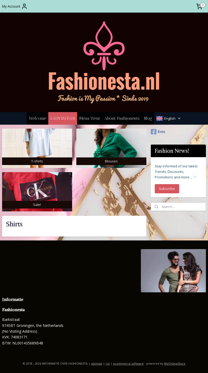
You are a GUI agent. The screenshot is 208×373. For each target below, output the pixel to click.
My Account (15, 6)
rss (108, 363)
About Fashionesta (122, 118)
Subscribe (167, 188)
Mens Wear (89, 118)
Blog (148, 118)
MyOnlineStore (174, 363)
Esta (158, 132)
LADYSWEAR (62, 118)
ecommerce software (128, 363)
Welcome (37, 118)
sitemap (96, 363)
